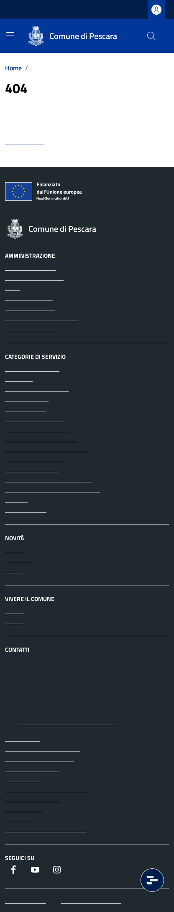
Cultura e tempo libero (37, 429)
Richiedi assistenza (32, 769)
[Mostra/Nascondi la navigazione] (10, 35)
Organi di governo (30, 267)
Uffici (12, 287)
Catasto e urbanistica (35, 419)
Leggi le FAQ (22, 738)
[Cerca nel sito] (151, 36)
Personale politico (30, 308)
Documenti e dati (29, 328)
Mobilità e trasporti (32, 469)
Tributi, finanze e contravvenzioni (52, 489)
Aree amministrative (34, 277)
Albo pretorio (23, 779)
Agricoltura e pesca (32, 368)
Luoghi (14, 611)
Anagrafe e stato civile (37, 388)
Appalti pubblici (27, 399)
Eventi (14, 621)
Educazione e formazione (40, 439)
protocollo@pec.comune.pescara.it (67, 722)
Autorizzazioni (25, 409)
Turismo (16, 499)
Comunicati (21, 560)
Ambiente (19, 378)
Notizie (15, 550)
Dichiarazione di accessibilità (45, 829)
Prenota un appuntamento (42, 749)
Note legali (20, 819)
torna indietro (24, 142)
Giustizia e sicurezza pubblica (46, 449)
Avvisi (13, 570)
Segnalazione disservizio (39, 759)
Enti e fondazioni (29, 298)
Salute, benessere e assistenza (48, 479)
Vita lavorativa (25, 509)
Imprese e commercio (35, 459)
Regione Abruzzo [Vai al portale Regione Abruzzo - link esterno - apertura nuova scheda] (33, 9)
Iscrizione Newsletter (91, 900)
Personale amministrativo (41, 318)
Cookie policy (23, 809)
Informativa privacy (32, 799)
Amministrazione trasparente (47, 789)
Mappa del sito (25, 900)
